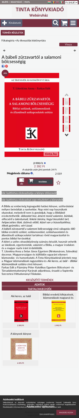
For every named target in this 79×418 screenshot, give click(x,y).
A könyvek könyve (21, 333)
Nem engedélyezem (46, 414)
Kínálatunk (15, 22)
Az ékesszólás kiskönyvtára (31, 40)
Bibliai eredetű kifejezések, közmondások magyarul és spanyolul (58, 297)
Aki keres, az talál (21, 296)
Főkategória (7, 40)
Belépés (5, 2)
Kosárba (43, 182)
